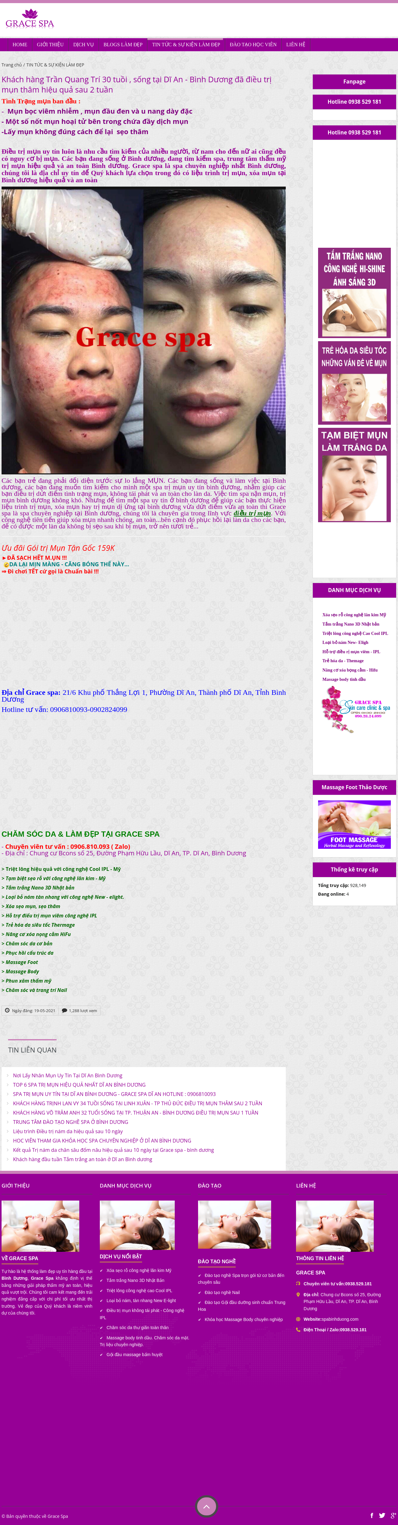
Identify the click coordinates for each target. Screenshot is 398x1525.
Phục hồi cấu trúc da (29, 952)
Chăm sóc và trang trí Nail (36, 990)
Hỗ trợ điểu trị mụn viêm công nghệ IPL (51, 915)
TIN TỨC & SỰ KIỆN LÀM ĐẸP (186, 44)
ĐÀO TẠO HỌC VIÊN (253, 44)
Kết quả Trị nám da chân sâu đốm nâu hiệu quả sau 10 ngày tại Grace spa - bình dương (113, 1150)
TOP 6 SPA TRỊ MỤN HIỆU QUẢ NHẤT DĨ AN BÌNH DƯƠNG (79, 1084)
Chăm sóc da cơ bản (29, 943)
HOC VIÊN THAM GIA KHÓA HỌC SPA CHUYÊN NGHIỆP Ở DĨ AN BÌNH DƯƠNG (102, 1140)
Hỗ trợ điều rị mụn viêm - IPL (351, 651)
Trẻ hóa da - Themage (343, 660)
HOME (20, 44)
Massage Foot (22, 962)
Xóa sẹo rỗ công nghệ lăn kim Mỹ (354, 615)
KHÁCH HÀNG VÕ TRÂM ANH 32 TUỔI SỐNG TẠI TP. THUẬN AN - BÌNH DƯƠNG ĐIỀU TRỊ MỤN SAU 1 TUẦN (135, 1112)
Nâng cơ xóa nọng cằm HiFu (38, 934)
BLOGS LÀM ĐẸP (123, 44)
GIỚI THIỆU (50, 44)
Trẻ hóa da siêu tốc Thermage (40, 924)
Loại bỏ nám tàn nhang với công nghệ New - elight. (65, 897)
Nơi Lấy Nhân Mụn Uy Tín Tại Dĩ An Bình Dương (67, 1075)
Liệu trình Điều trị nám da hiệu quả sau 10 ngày (68, 1131)
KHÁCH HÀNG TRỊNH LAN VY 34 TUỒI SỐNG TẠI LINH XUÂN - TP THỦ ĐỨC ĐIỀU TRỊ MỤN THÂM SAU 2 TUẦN (137, 1103)
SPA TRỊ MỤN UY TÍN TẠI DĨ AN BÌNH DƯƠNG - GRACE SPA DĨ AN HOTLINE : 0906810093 (114, 1094)
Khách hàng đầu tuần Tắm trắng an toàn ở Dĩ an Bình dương (82, 1159)
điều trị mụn (252, 513)
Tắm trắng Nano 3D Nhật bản (40, 887)
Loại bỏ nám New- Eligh (345, 642)
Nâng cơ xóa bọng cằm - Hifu (349, 670)
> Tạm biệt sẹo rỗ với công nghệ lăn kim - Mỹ (53, 878)
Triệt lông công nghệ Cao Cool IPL (355, 633)
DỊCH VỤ (83, 44)
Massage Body (22, 971)
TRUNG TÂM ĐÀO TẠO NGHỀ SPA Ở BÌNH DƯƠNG (70, 1122)
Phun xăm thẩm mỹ (28, 980)
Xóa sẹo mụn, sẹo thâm (33, 906)
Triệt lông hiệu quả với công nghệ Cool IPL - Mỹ (63, 869)
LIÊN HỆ (295, 44)
